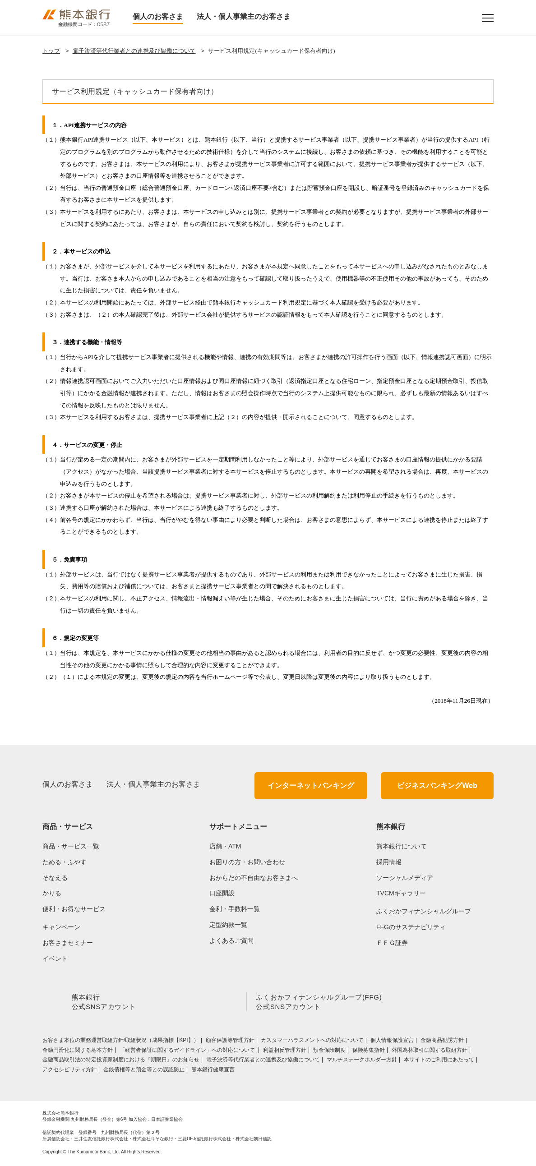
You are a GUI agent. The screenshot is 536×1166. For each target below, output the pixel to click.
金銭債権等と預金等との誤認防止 (144, 1071)
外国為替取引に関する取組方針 (429, 1052)
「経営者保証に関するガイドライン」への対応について (188, 1052)
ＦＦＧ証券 (392, 942)
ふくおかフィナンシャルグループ (423, 911)
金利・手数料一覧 (234, 909)
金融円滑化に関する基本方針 (77, 1052)
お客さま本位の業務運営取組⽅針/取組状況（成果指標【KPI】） (120, 1042)
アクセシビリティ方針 (69, 1071)
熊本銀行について (401, 846)
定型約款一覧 (228, 924)
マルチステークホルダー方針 (362, 1061)
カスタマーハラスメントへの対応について (312, 1042)
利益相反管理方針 (284, 1052)
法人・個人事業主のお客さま (244, 16)
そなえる (55, 877)
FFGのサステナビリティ (411, 927)
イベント (55, 958)
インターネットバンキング (311, 785)
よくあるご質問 (231, 940)
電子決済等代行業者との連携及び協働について (134, 50)
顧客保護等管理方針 (230, 1042)
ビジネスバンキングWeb (437, 785)
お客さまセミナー (67, 942)
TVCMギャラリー (401, 893)
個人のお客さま (158, 16)
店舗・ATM (225, 846)
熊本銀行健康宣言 (213, 1071)
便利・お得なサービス (74, 909)
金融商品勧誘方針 (442, 1042)
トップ (51, 50)
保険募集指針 (368, 1052)
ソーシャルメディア (404, 877)
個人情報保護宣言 (392, 1042)
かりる (51, 893)
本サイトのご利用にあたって (439, 1061)
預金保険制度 (329, 1052)
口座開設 (222, 893)
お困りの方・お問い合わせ (247, 862)
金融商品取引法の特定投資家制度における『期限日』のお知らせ (120, 1061)
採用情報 (389, 862)
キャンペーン (61, 927)
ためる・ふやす (64, 862)
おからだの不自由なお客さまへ (253, 877)
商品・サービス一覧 (70, 846)
